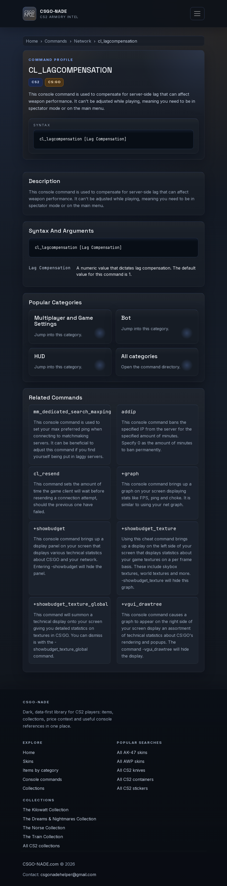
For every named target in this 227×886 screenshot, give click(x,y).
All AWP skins (130, 761)
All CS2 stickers (132, 788)
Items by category (41, 770)
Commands (56, 41)
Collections (33, 788)
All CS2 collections (41, 845)
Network (82, 41)
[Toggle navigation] (197, 13)
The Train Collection (43, 836)
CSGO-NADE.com (41, 864)
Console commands (42, 779)
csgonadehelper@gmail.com (68, 874)
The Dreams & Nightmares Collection (59, 818)
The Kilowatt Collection (45, 809)
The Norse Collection (44, 827)
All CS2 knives (131, 770)
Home (32, 41)
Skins (28, 761)
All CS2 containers (135, 779)
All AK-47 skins (132, 752)
